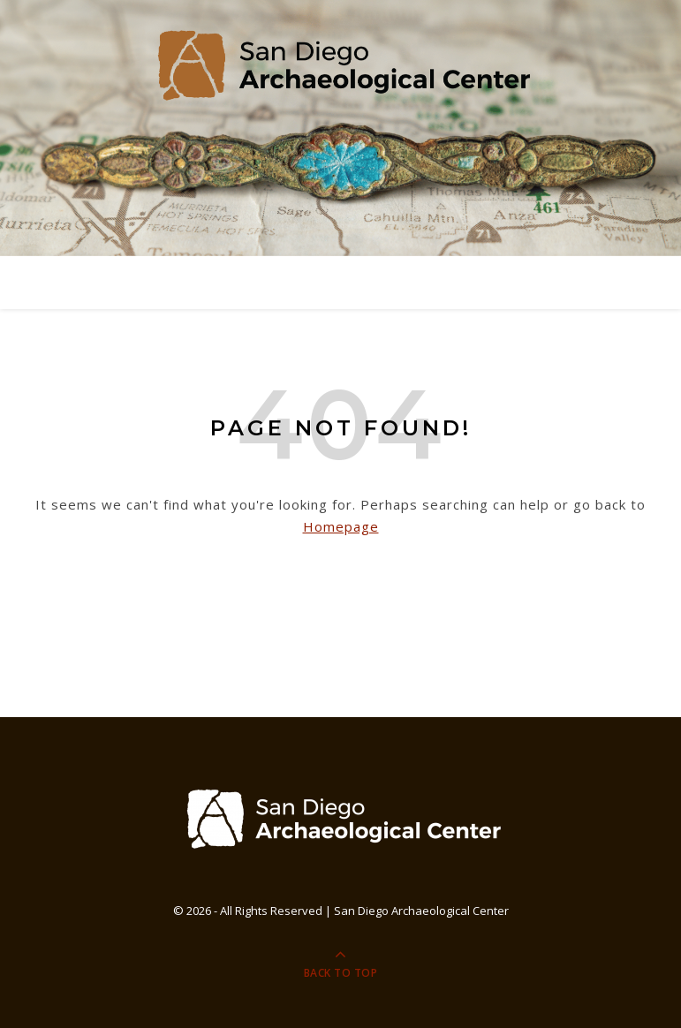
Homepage (341, 526)
